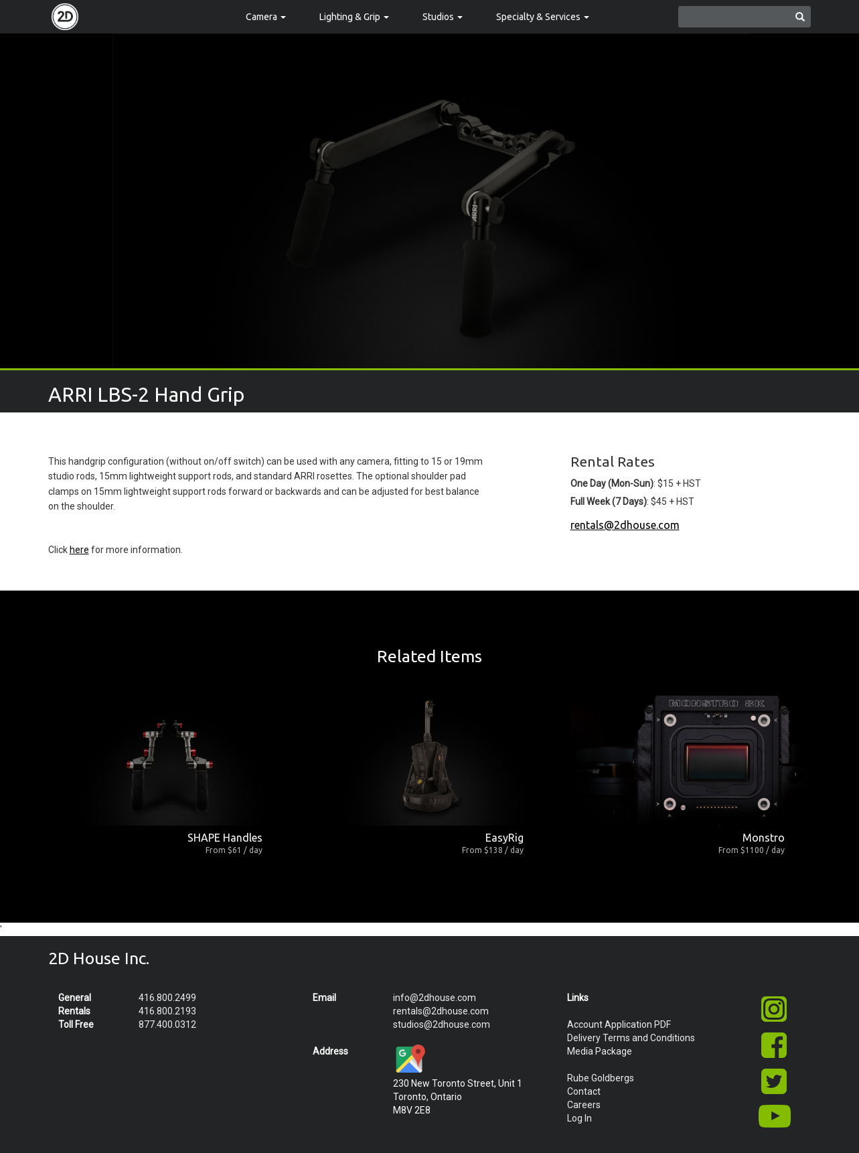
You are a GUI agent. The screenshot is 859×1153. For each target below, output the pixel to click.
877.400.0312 (167, 1024)
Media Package (599, 1051)
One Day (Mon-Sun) (611, 483)
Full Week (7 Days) (608, 501)
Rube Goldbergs (600, 1078)
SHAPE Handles (224, 838)
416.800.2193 (167, 1011)
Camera (266, 16)
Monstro (764, 838)
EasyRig (504, 838)
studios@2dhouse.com (441, 1024)
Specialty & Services (542, 16)
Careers (584, 1104)
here (79, 549)
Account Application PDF (619, 1024)
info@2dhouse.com (434, 997)
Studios (442, 16)
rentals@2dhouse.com (625, 525)
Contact (584, 1091)
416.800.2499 (167, 997)
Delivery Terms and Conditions (631, 1037)
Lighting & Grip (354, 16)
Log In (579, 1118)
